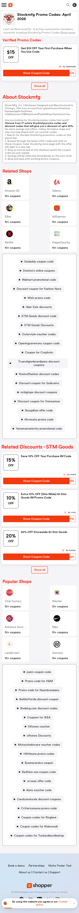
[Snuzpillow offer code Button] (38, 410)
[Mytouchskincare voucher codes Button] (37, 744)
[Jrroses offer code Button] (37, 781)
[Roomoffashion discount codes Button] (38, 374)
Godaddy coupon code (39, 261)
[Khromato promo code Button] (37, 419)
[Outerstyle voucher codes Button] (38, 334)
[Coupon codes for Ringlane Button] (37, 817)
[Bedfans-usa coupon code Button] (38, 772)
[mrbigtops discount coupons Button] (37, 392)
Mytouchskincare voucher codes (39, 744)
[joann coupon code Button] (37, 672)
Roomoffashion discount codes (39, 374)
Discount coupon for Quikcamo (39, 383)
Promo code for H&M (39, 681)
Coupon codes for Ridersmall (39, 826)
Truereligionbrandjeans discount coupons (39, 363)
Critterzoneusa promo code (39, 808)
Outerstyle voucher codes (39, 334)
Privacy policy (42, 892)
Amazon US (12, 190)
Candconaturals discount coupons (39, 799)
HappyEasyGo (61, 242)
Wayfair (57, 601)
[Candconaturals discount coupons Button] (38, 799)
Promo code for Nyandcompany (38, 690)
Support (55, 872)
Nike (55, 627)
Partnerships (36, 865)
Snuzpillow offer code (39, 410)
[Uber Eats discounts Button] (38, 307)
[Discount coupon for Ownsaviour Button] (37, 401)
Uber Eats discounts (39, 307)
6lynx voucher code (39, 790)
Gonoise (57, 652)
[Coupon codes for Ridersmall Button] (38, 826)
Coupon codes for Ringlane (38, 817)
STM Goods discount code (38, 316)
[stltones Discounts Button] (37, 735)
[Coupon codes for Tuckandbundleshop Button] (38, 835)
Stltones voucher (39, 726)
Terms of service (58, 892)
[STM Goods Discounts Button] (38, 325)
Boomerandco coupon (39, 762)
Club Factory (13, 601)
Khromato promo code (38, 419)
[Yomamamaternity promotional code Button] (37, 428)
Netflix (9, 242)
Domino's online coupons (39, 270)
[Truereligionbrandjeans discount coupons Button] (37, 363)
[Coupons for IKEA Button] (37, 717)
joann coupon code (39, 672)
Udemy (56, 190)
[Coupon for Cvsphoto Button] (38, 352)
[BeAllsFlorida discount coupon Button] (37, 699)
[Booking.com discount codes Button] (37, 708)
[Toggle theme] (75, 5)
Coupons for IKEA (39, 717)
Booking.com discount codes (39, 708)
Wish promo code (38, 297)
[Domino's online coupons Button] (38, 270)
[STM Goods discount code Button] (37, 316)
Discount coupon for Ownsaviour (39, 401)
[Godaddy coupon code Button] (37, 261)
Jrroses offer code (39, 781)
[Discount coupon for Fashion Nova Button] (37, 289)
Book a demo (16, 865)
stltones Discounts (39, 735)
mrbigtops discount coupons (39, 392)
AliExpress (59, 216)
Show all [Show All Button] (39, 86)
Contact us (40, 872)
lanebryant (12, 652)
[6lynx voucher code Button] (37, 790)
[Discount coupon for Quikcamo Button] (37, 383)
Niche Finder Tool (59, 865)
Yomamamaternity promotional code (39, 428)
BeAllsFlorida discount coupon (39, 699)
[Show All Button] (39, 569)
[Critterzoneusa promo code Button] (38, 808)
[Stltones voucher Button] (38, 726)
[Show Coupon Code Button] (36, 73)
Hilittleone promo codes (38, 753)
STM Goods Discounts (39, 325)
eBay (8, 216)
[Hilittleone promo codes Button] (37, 753)
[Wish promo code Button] (37, 298)
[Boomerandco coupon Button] (37, 763)
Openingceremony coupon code (39, 343)
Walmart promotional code (39, 279)
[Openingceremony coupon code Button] (37, 343)
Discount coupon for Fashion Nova (39, 288)
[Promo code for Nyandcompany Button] (37, 690)
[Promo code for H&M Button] (38, 681)
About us (24, 872)
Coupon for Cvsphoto (39, 352)
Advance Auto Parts (18, 627)
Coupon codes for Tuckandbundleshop (39, 835)
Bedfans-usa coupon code (39, 772)
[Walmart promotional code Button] (38, 279)
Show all (39, 569)
